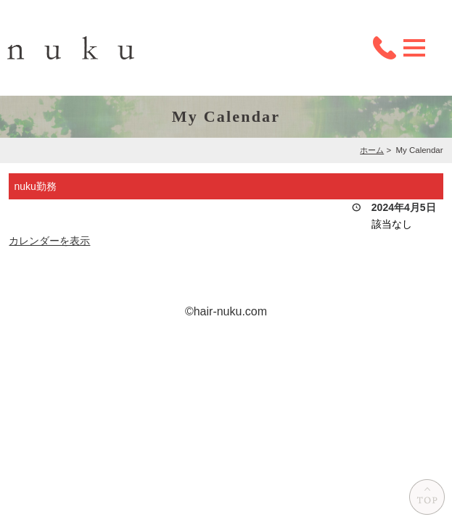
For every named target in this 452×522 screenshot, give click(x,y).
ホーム (372, 150)
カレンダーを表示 (49, 240)
